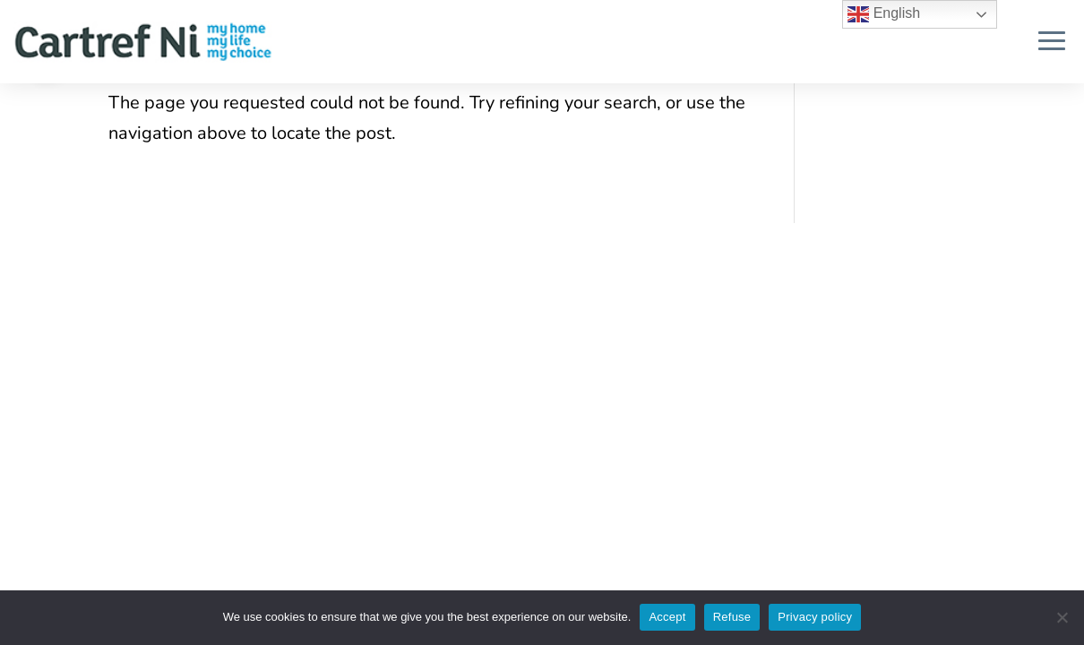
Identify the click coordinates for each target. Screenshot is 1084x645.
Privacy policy (815, 617)
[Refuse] (1062, 617)
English (883, 14)
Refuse (732, 617)
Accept (667, 617)
